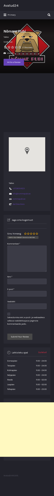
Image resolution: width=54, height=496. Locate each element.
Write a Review (13, 62)
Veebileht (11, 302)
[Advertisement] (27, 102)
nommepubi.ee (19, 199)
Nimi (9, 277)
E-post (10, 289)
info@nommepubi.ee (22, 194)
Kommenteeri (13, 244)
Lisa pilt (9, 53)
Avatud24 (11, 5)
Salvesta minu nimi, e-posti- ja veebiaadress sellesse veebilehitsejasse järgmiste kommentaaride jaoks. (26, 320)
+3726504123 (19, 188)
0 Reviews (27, 47)
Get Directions (19, 204)
